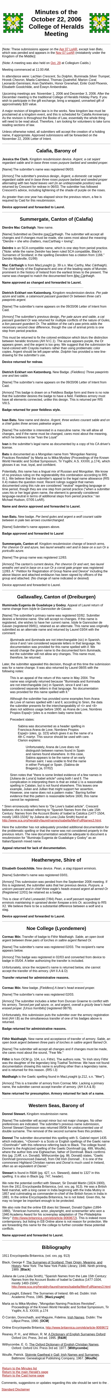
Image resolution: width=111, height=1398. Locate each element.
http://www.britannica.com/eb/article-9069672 (44, 1218)
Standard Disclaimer (16, 1389)
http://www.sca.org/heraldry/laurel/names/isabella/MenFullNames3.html (51, 820)
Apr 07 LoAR (68, 49)
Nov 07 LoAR (65, 52)
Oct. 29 (55, 63)
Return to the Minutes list (19, 1368)
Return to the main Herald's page (25, 1372)
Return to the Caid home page (23, 1375)
